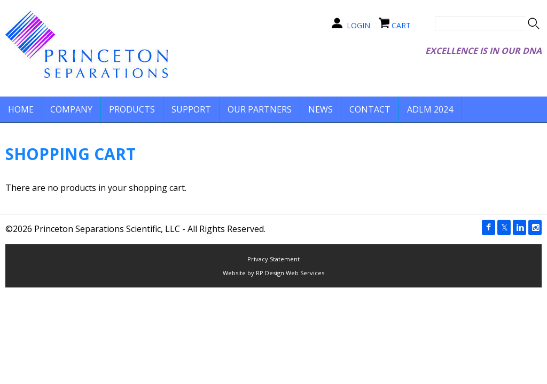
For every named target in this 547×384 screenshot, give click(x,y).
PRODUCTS (132, 109)
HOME (21, 109)
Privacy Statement (273, 259)
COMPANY (71, 109)
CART (401, 25)
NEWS (320, 109)
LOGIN (358, 25)
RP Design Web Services (290, 273)
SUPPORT (191, 109)
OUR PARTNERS (260, 109)
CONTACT (369, 109)
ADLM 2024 (430, 109)
